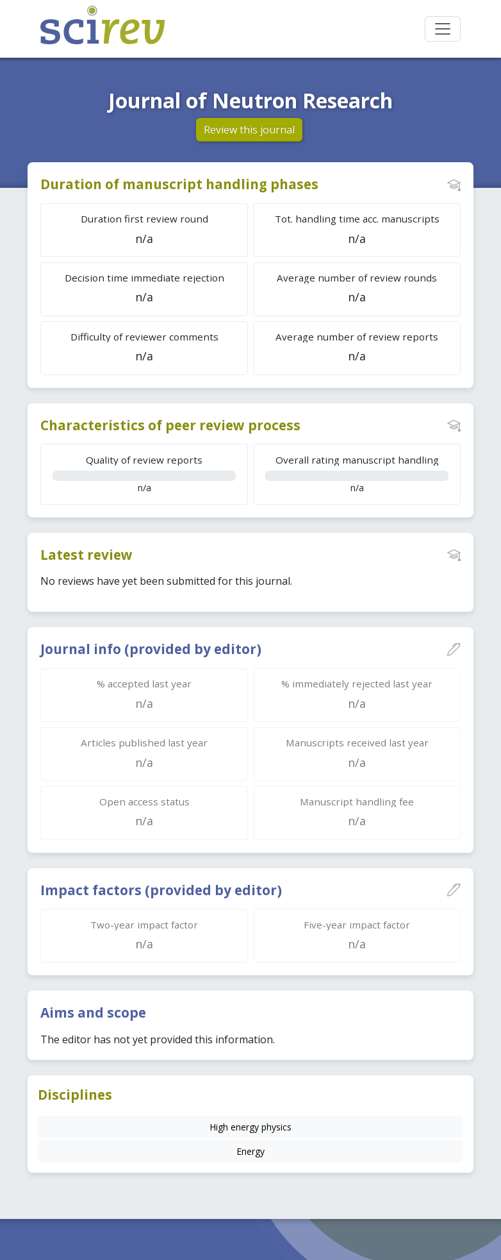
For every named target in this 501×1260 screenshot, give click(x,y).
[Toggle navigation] (443, 29)
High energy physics (250, 1127)
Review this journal (249, 129)
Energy (250, 1151)
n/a (144, 473)
